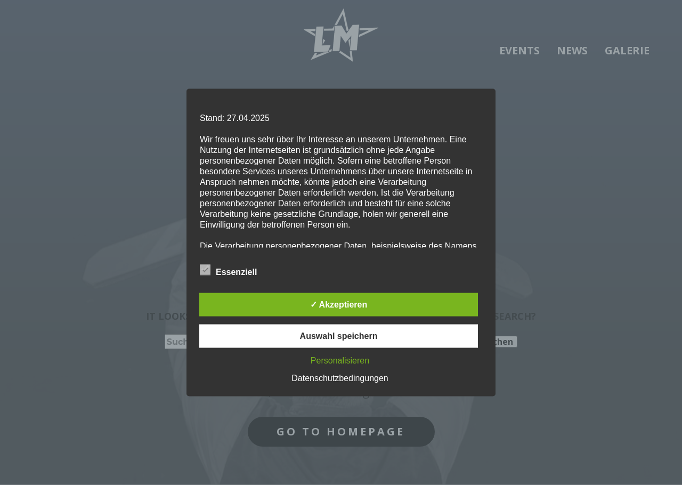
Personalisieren (340, 360)
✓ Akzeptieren (339, 304)
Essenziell (228, 270)
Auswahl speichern (339, 336)
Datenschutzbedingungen (339, 378)
